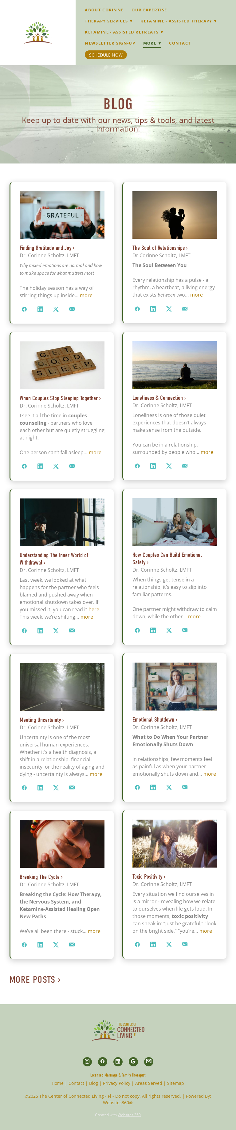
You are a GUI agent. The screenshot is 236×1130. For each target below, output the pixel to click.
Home (58, 1083)
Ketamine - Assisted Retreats (124, 32)
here (93, 609)
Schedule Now (106, 55)
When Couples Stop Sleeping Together (59, 398)
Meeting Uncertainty (40, 719)
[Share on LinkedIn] (40, 309)
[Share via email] (72, 309)
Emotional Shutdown (153, 719)
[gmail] (148, 1061)
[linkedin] (118, 1061)
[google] (133, 1061)
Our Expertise (149, 10)
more (86, 295)
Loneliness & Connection (157, 397)
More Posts (33, 979)
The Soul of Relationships (158, 247)
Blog (93, 1083)
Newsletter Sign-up (110, 43)
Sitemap (175, 1083)
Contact (180, 43)
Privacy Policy (116, 1083)
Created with (118, 1114)
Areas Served (148, 1083)
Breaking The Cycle (40, 876)
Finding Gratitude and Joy (45, 247)
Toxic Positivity (147, 876)
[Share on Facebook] (25, 309)
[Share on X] (56, 309)
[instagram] (87, 1061)
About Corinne (104, 10)
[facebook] (102, 1061)
